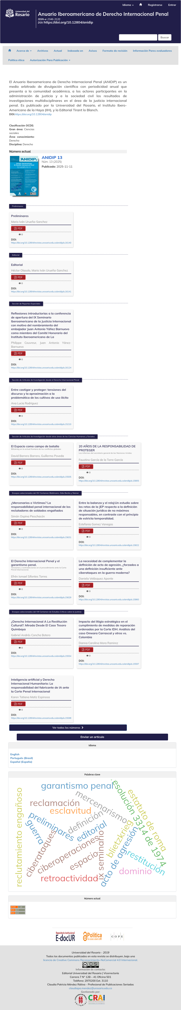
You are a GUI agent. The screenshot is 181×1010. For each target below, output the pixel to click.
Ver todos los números (68, 727)
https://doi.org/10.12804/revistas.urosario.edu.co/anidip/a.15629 (41, 597)
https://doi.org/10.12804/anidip (68, 22)
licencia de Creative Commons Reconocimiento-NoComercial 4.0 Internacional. (90, 960)
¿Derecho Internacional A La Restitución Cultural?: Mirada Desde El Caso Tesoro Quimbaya (39, 625)
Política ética (16, 60)
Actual (58, 50)
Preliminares (20, 216)
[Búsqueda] (138, 37)
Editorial (17, 265)
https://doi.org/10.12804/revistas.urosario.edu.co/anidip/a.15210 (41, 424)
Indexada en (75, 50)
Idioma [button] (128, 5)
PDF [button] (19, 228)
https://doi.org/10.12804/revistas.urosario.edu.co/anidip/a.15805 (109, 480)
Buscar (165, 37)
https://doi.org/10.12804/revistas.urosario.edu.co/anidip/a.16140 (41, 242)
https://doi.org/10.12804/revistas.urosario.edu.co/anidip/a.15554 (41, 656)
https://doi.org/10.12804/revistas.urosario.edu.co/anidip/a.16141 (41, 291)
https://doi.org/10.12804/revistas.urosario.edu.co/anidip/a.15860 (109, 599)
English (14, 754)
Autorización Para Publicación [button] (50, 60)
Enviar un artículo (92, 737)
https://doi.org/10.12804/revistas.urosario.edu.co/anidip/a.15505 (41, 477)
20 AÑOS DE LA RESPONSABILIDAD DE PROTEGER (109, 449)
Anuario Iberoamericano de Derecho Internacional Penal (103, 14)
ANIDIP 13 (52, 157)
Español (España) (21, 762)
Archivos (42, 50)
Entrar (172, 5)
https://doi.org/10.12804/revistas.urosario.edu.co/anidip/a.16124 (41, 367)
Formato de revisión (115, 50)
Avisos (93, 50)
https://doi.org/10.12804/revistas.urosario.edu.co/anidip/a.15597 (109, 664)
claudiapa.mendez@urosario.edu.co (90, 988)
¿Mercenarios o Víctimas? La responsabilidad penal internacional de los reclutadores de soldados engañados (40, 507)
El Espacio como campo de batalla (36, 447)
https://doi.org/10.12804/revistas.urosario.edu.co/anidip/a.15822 (109, 545)
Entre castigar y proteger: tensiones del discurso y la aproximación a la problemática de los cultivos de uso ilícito (39, 393)
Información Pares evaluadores (152, 50)
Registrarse (155, 5)
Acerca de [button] (24, 50)
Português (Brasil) (21, 758)
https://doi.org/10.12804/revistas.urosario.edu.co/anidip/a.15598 (41, 718)
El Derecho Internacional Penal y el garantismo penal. (41, 565)
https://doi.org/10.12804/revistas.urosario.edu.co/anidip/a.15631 (41, 537)
